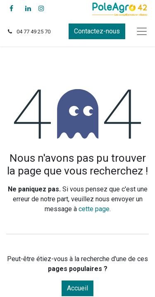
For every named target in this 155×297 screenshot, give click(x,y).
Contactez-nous (97, 31)
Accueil (77, 288)
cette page (94, 209)
